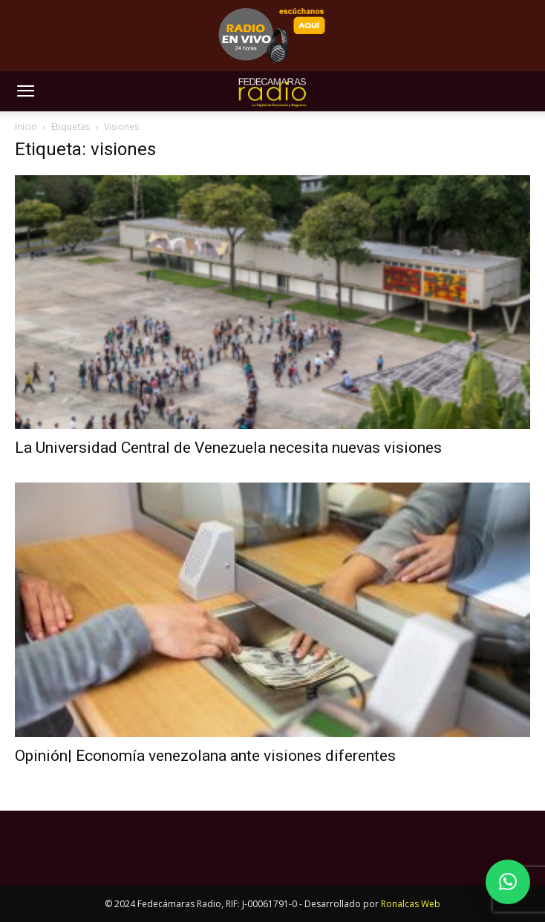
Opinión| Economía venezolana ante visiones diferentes (205, 756)
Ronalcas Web (410, 904)
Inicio (26, 126)
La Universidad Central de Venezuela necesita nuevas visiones (228, 448)
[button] (25, 91)
